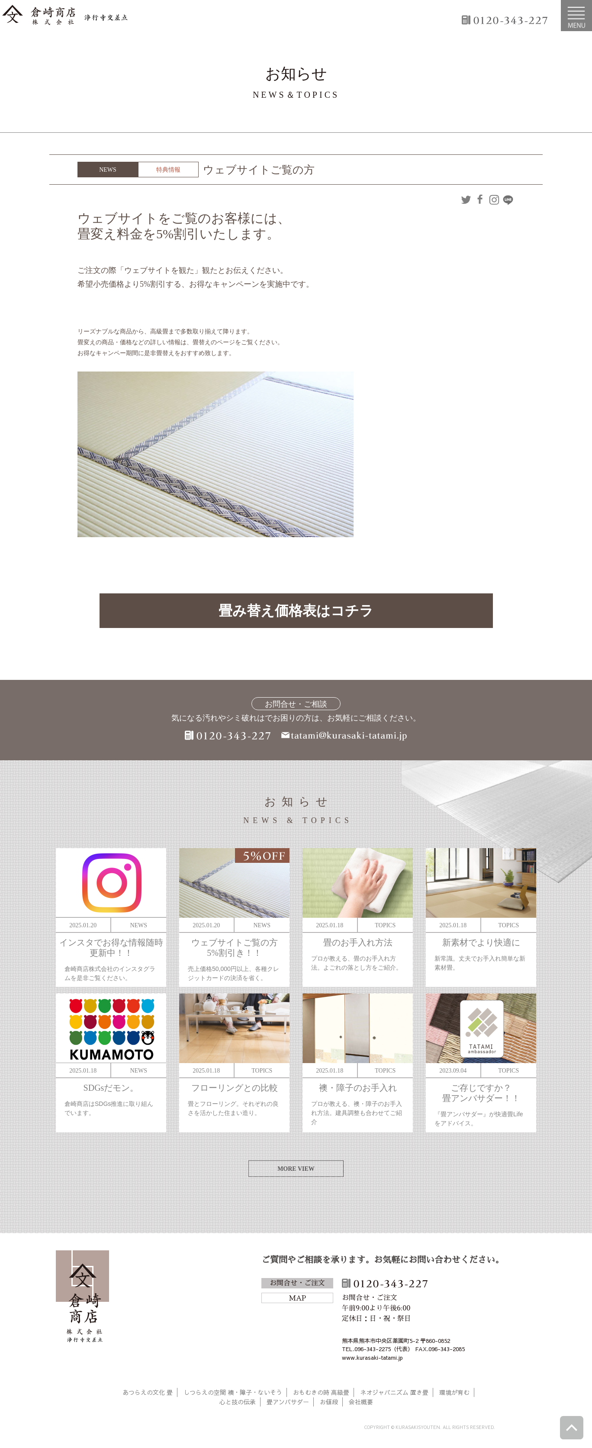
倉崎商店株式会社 (82, 1297)
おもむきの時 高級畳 (321, 1392)
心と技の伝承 (237, 1401)
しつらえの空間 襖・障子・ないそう (232, 1392)
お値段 (329, 1401)
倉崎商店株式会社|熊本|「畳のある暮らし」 (65, 15)
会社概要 (361, 1401)
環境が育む (454, 1392)
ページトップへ (571, 1427)
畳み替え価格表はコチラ (296, 610)
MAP (297, 1298)
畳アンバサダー (288, 1401)
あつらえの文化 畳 (147, 1392)
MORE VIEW (296, 1169)
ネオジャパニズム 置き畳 (394, 1392)
